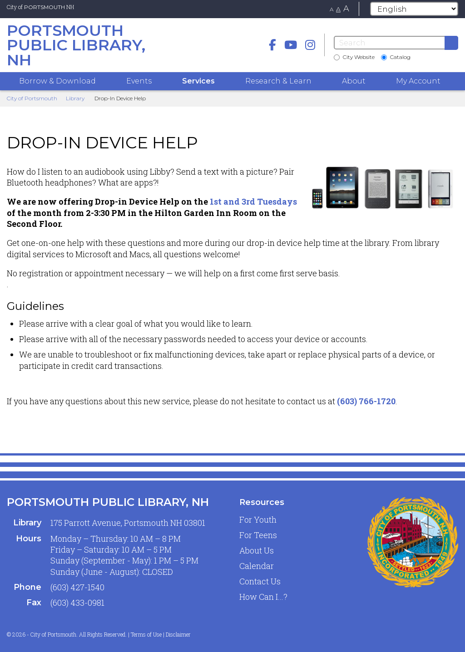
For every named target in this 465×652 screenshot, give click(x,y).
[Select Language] (414, 9)
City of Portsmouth (32, 98)
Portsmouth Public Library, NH (108, 502)
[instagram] (310, 44)
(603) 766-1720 (366, 401)
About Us (256, 550)
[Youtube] (290, 44)
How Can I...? (263, 596)
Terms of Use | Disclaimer (161, 634)
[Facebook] (272, 44)
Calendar (256, 565)
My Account (418, 81)
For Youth (258, 519)
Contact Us (260, 581)
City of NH (40, 6)
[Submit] (451, 43)
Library (75, 98)
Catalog (396, 57)
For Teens (258, 534)
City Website (354, 57)
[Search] (396, 42)
